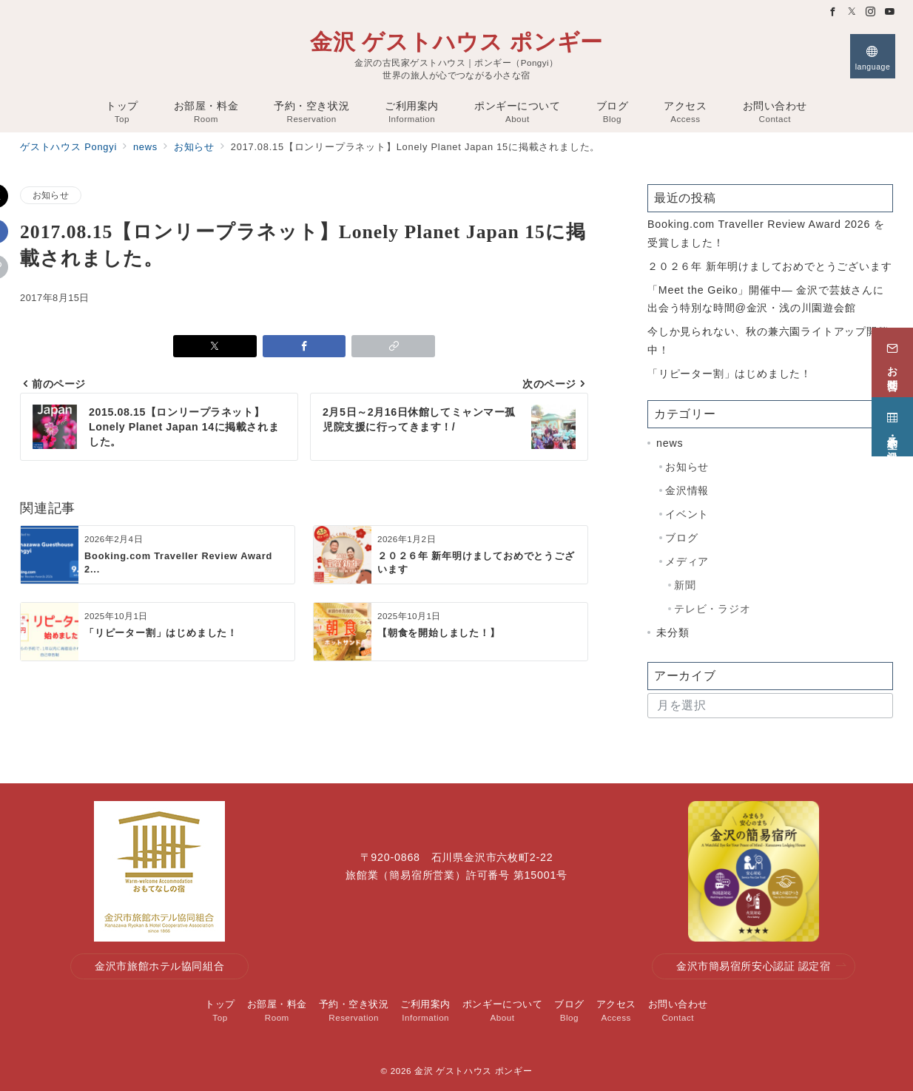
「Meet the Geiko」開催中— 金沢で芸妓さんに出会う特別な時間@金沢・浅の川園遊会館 (765, 299)
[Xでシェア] (215, 346)
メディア (687, 561)
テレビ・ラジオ (712, 609)
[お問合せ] (892, 359)
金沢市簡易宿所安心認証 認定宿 (761, 966)
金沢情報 (687, 490)
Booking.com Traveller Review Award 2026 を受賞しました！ (766, 233)
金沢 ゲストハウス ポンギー (456, 42)
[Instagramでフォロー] (871, 12)
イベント (687, 514)
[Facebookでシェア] (304, 346)
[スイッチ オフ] (872, 56)
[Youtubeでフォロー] (890, 12)
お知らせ (51, 195)
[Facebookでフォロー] (833, 12)
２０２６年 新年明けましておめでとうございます (769, 266)
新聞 (685, 585)
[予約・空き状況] (892, 423)
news (669, 443)
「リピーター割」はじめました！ (729, 373)
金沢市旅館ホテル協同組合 (159, 966)
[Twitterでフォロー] (852, 12)
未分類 (672, 632)
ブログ (681, 538)
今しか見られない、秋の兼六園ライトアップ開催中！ (768, 340)
